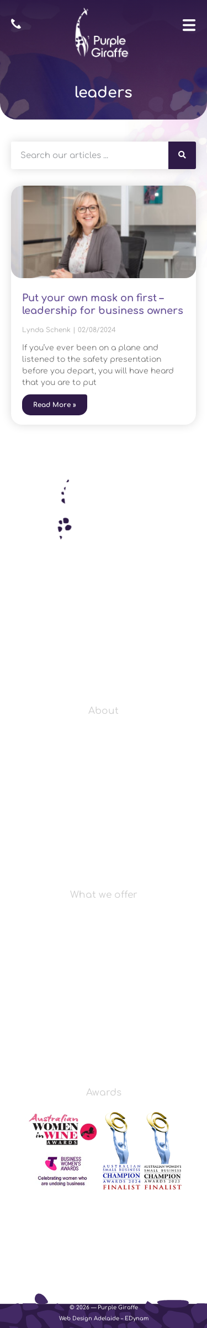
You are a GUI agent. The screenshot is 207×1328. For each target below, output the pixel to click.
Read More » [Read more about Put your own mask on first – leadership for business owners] (54, 405)
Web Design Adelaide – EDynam (103, 1318)
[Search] (182, 155)
